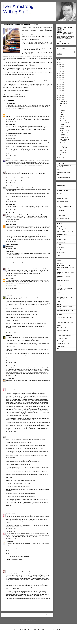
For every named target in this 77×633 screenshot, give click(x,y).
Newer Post (6, 615)
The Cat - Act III (61, 185)
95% (58, 169)
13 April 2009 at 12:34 (11, 285)
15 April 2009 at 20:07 (11, 528)
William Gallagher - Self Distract (65, 231)
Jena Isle (8, 170)
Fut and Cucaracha (62, 327)
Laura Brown (9, 387)
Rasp (58, 292)
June (61, 114)
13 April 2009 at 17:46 (11, 362)
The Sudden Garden (62, 270)
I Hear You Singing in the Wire (64, 317)
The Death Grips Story (62, 190)
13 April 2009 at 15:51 (11, 332)
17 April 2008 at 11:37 (11, 110)
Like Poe (59, 304)
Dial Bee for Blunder (62, 333)
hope (7, 295)
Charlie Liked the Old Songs (64, 335)
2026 (60, 62)
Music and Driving (61, 203)
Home (27, 615)
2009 (60, 99)
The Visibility (60, 263)
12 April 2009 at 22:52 (11, 248)
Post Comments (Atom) (30, 620)
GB (58, 174)
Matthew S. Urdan (10, 244)
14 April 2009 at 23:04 (11, 431)
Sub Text (62, 128)
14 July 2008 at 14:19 (11, 221)
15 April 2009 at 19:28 (11, 510)
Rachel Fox (60, 244)
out (14, 96)
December (63, 101)
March (62, 150)
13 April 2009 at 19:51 (11, 375)
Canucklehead (60, 250)
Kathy (7, 158)
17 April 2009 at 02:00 (11, 566)
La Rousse (8, 378)
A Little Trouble (61, 346)
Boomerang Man (61, 341)
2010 (60, 97)
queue (16, 96)
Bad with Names (61, 215)
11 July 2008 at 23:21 (11, 155)
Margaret (8, 251)
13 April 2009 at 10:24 (11, 264)
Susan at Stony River (11, 569)
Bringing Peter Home (62, 338)
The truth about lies (62, 234)
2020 (60, 75)
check (7, 96)
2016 (60, 84)
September (63, 108)
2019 (60, 77)
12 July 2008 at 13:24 (11, 167)
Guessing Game (64, 120)
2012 (60, 93)
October (62, 105)
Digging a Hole (60, 210)
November (63, 103)
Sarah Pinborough (61, 242)
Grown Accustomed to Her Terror (65, 322)
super (23, 96)
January (62, 154)
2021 (60, 73)
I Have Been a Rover (65, 126)
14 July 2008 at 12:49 (11, 209)
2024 (60, 66)
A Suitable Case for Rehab (63, 177)
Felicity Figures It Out (62, 330)
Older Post (49, 615)
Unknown (8, 278)
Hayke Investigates (62, 320)
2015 (60, 86)
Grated (59, 325)
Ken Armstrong (10, 434)
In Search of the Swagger (63, 172)
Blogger (61, 629)
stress (20, 96)
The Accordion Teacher (63, 201)
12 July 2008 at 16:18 (11, 182)
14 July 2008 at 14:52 (11, 241)
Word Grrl (59, 226)
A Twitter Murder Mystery (63, 343)
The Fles (59, 236)
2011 (60, 95)
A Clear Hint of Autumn (62, 348)
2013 (60, 90)
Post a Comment (8, 608)
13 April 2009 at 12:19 (11, 275)
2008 (60, 157)
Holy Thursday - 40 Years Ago (64, 140)
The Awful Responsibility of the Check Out (64, 136)
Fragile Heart (60, 247)
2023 (60, 69)
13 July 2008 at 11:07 (11, 201)
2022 (60, 71)
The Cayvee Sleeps (62, 283)
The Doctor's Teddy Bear (63, 280)
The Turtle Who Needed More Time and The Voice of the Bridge (65, 266)
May (61, 116)
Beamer (8, 185)
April (61, 119)
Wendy (8, 113)
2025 (60, 64)
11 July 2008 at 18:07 (11, 135)
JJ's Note (59, 314)
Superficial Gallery (61, 239)
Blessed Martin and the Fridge (64, 213)
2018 (60, 80)
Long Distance (60, 301)
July (61, 112)
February (62, 152)
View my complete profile (63, 43)
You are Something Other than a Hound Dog (64, 146)
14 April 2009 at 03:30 (11, 384)
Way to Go (59, 193)
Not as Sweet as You (62, 294)
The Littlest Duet (61, 196)
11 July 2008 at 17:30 (11, 121)
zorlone (8, 335)
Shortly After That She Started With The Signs (64, 289)
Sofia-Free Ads (9, 288)
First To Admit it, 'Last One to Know (65, 131)
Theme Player (63, 142)
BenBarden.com (61, 252)
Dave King (8, 212)
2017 (60, 82)
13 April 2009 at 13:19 (11, 292)
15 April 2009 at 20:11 (11, 538)
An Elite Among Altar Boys (63, 218)
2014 (60, 88)
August (62, 110)
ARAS (58, 255)
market (11, 96)
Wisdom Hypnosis (61, 229)
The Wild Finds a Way (62, 188)
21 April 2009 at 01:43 (11, 605)
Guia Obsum (9, 224)
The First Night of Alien (62, 198)
